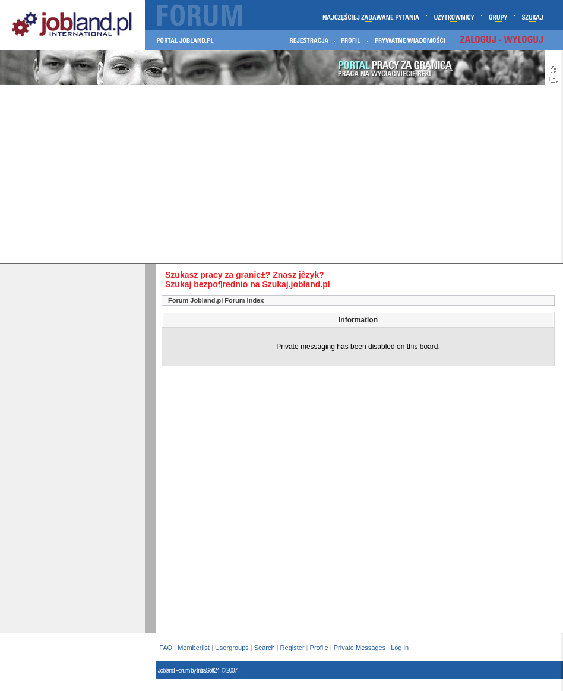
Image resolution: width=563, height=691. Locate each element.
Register (292, 647)
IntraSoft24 (208, 670)
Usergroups (232, 647)
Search (264, 647)
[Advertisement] (281, 174)
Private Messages (359, 647)
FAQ (165, 647)
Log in (400, 647)
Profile (319, 647)
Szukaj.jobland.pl (296, 284)
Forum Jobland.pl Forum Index (216, 300)
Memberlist (194, 647)
